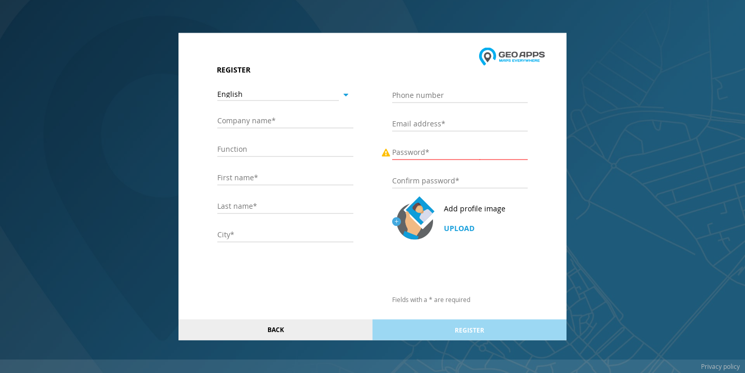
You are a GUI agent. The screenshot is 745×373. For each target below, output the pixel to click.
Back (275, 329)
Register (469, 329)
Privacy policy (720, 366)
